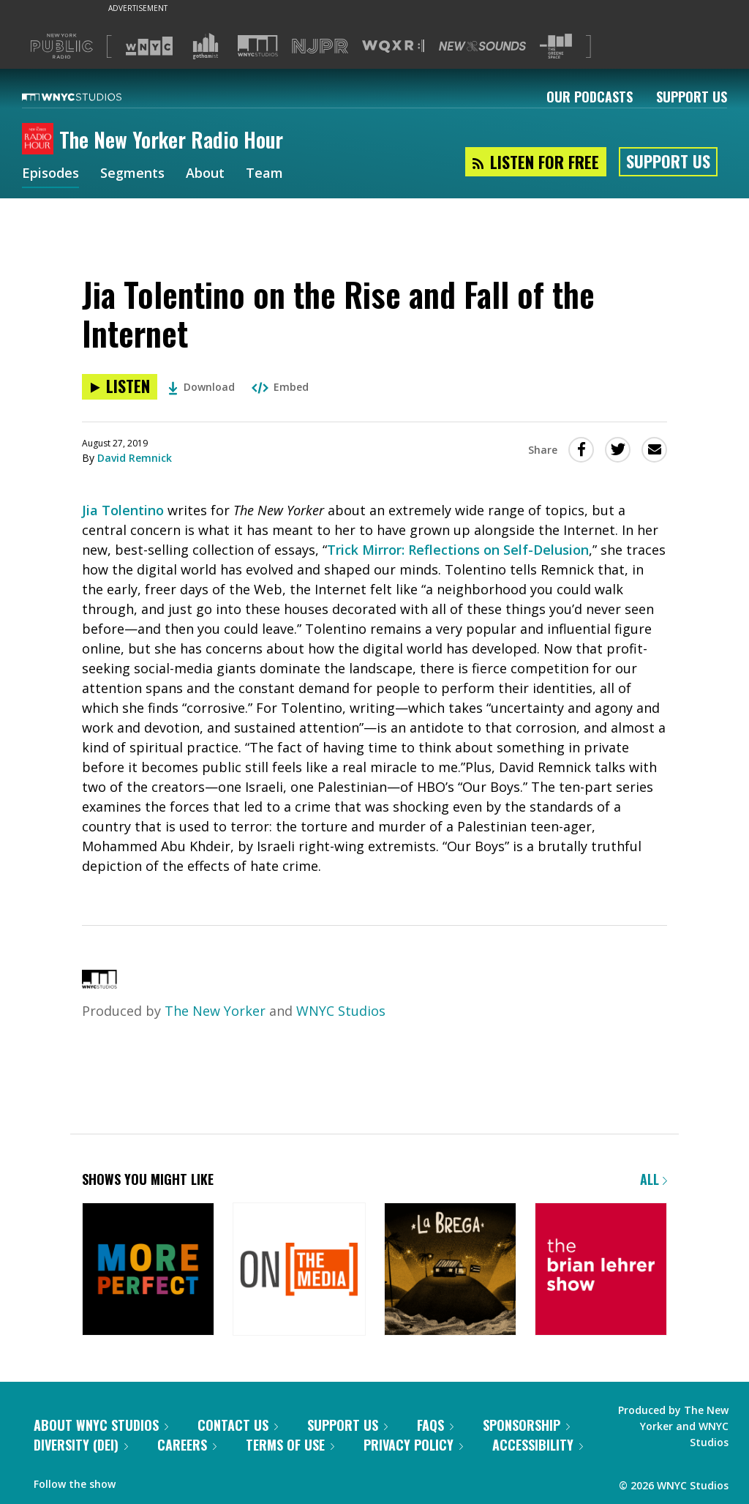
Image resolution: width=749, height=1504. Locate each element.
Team (264, 174)
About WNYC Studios (101, 1424)
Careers (187, 1444)
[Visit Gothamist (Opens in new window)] (205, 46)
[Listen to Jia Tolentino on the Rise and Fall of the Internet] (119, 387)
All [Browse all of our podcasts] (653, 1179)
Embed (280, 387)
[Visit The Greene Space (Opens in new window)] (556, 46)
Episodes (50, 174)
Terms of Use (290, 1444)
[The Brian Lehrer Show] (601, 1270)
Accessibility (537, 1444)
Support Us (691, 96)
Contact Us (237, 1424)
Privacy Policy (413, 1444)
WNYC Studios (340, 1010)
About (205, 174)
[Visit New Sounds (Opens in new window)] (482, 46)
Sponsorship (526, 1424)
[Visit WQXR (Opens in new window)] (393, 46)
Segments (132, 174)
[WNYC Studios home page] (90, 96)
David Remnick (134, 458)
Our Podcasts (589, 96)
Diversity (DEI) (81, 1444)
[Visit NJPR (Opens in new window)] (320, 46)
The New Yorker (215, 1010)
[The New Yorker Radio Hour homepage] (40, 140)
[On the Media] (299, 1270)
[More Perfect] (148, 1270)
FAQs (435, 1424)
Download (201, 387)
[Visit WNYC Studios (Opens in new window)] (258, 45)
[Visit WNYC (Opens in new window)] (149, 46)
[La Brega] (450, 1270)
